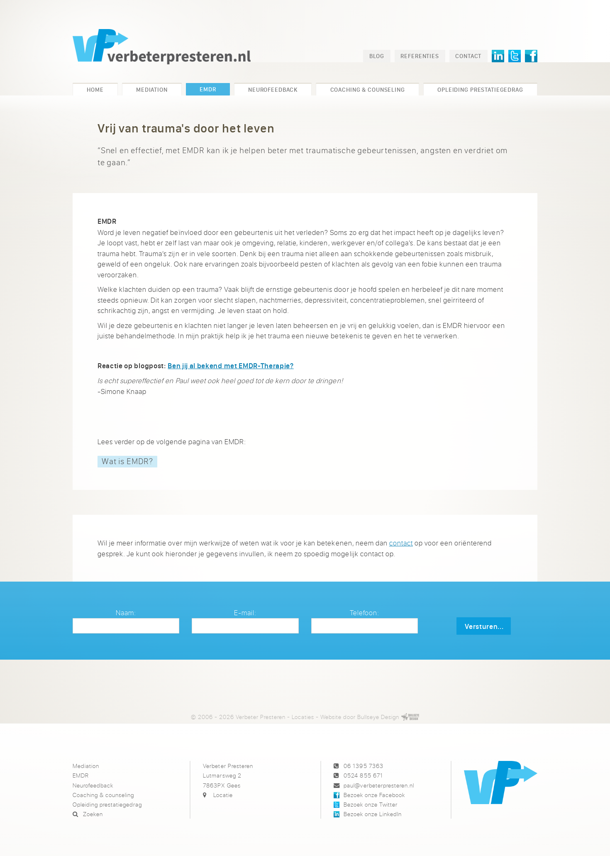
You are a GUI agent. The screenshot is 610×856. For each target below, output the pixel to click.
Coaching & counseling (103, 795)
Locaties (303, 717)
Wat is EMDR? (127, 461)
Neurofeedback (93, 785)
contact (401, 543)
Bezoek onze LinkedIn (373, 814)
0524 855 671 (363, 775)
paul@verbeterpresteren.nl (379, 785)
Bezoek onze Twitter (371, 804)
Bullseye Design (378, 717)
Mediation (86, 766)
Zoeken (93, 814)
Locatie (223, 795)
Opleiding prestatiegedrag (107, 804)
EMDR (81, 775)
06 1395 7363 (363, 766)
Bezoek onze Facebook (374, 795)
